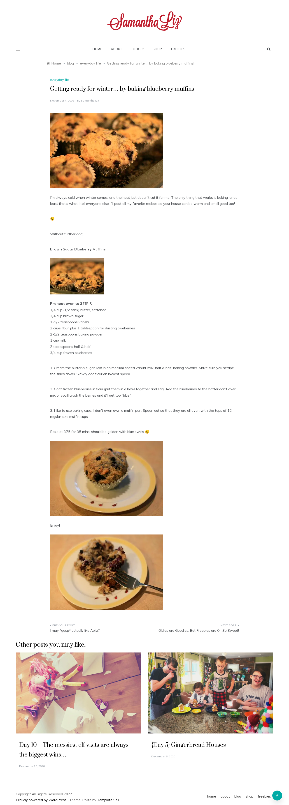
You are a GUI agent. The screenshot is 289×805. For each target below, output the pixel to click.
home (97, 49)
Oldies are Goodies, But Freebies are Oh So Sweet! (198, 630)
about (117, 49)
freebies (178, 49)
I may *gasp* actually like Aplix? (75, 630)
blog (138, 49)
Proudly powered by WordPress (42, 800)
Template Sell (108, 800)
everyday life (59, 80)
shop (157, 49)
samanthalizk (90, 100)
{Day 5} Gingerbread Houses (188, 745)
